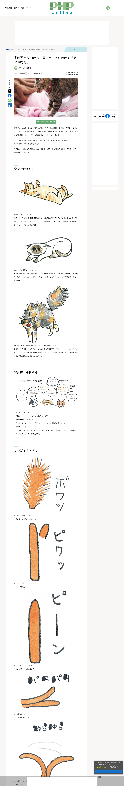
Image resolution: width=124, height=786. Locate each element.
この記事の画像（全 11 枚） (48, 121)
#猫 (28, 73)
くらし (75, 49)
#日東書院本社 (36, 73)
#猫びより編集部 (20, 73)
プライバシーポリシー (102, 767)
